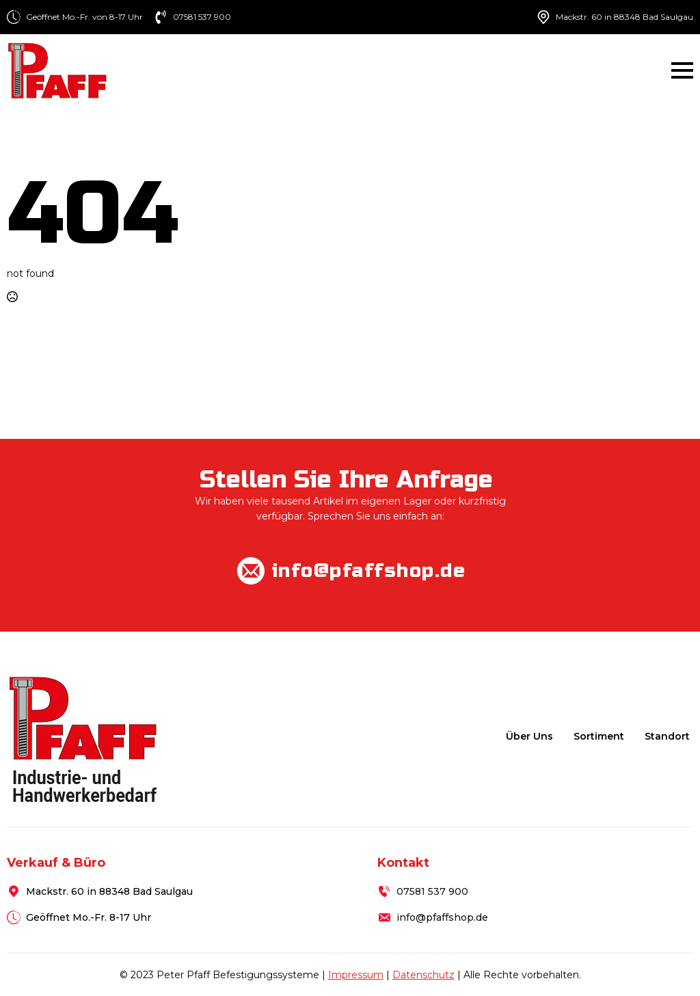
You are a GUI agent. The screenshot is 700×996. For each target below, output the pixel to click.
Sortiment (599, 736)
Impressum (355, 975)
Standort (667, 736)
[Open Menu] (682, 70)
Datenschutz (423, 975)
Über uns (529, 736)
